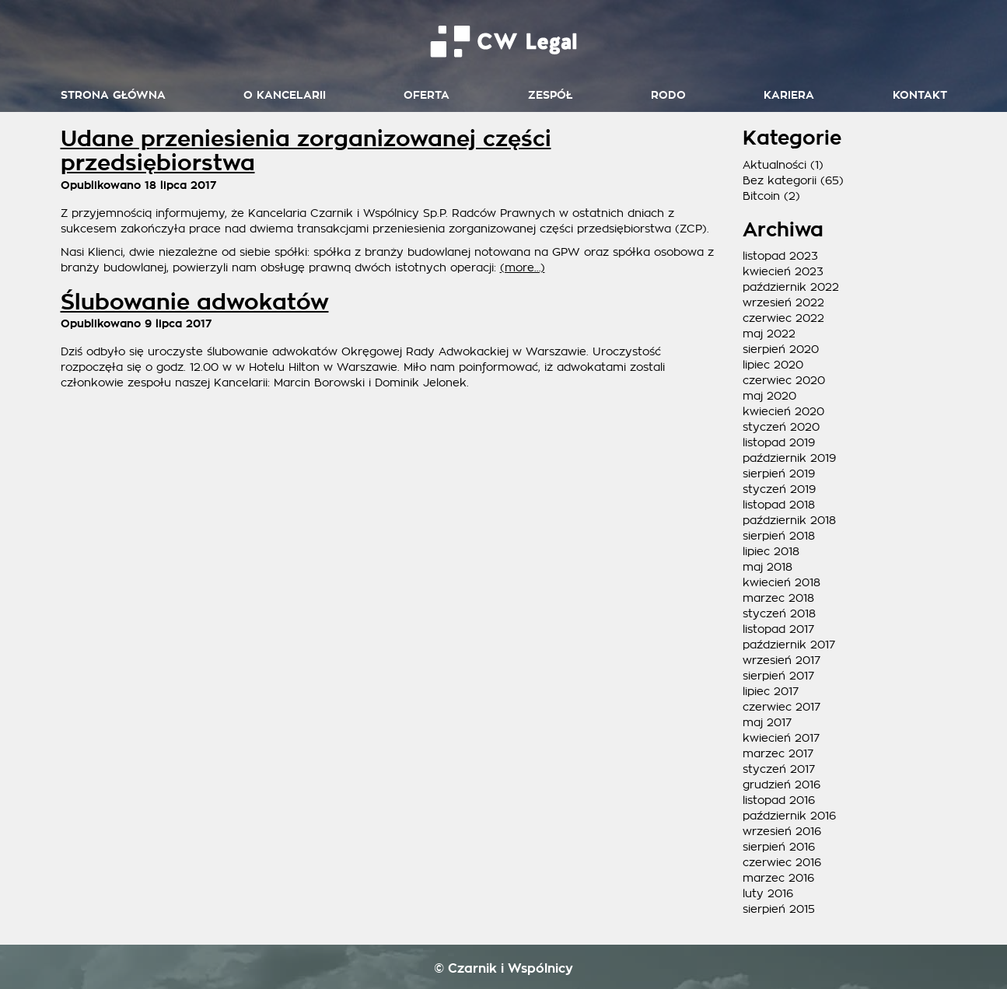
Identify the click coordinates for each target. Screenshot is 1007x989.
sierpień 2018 (779, 536)
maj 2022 (769, 334)
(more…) (522, 267)
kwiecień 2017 (781, 738)
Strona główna (113, 95)
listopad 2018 (779, 505)
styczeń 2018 (779, 613)
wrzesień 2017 (781, 660)
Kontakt (920, 95)
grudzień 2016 (781, 785)
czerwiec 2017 (781, 707)
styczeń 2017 (779, 769)
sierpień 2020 (781, 349)
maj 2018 (767, 567)
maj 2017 (767, 722)
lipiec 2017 (771, 691)
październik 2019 (789, 458)
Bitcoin (761, 196)
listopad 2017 (778, 629)
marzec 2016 (778, 878)
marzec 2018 (778, 598)
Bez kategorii (779, 180)
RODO (668, 95)
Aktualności (774, 165)
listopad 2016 (779, 800)
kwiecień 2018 (781, 582)
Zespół (550, 95)
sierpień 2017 (778, 676)
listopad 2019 (779, 442)
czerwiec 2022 (783, 318)
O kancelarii (284, 95)
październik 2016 (789, 816)
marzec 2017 (778, 753)
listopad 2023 (780, 256)
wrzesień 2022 (783, 302)
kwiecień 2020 (783, 411)
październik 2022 (791, 287)
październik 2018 (789, 520)
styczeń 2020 (781, 427)
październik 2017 (789, 645)
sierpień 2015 (779, 909)
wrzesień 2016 (782, 831)
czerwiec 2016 (782, 862)
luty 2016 (768, 893)
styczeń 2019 (779, 489)
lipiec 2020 (773, 365)
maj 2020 (769, 396)
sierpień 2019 (779, 474)
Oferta (426, 95)
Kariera (789, 95)
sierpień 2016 (779, 847)
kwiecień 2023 (783, 271)
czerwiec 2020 (784, 380)
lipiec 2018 (771, 551)
